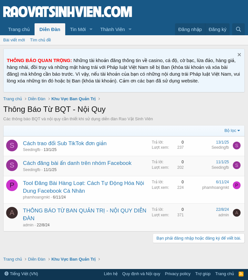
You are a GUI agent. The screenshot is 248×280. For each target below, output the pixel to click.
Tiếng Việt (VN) (21, 273)
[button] (90, 29)
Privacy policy (178, 273)
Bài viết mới (14, 40)
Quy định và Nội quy (141, 273)
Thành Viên (112, 29)
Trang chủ (19, 29)
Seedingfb (31, 149)
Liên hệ (111, 273)
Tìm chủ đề (40, 40)
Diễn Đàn (49, 29)
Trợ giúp (203, 273)
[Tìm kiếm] (238, 29)
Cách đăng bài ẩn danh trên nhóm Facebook (77, 163)
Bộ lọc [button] (230, 130)
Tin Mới (78, 29)
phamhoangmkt (36, 197)
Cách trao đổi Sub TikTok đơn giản (65, 143)
